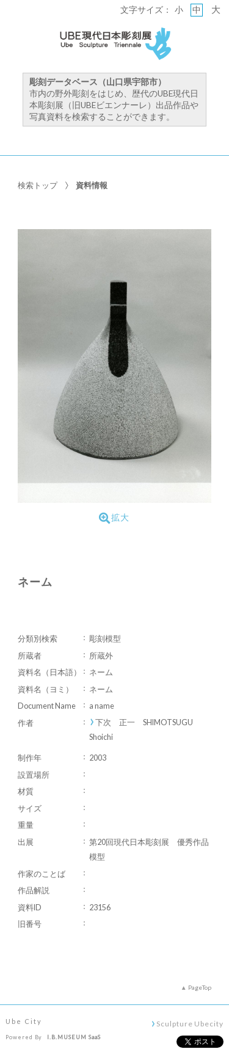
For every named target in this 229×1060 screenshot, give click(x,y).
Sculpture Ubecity (189, 1023)
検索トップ (37, 185)
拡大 (114, 518)
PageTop (199, 987)
